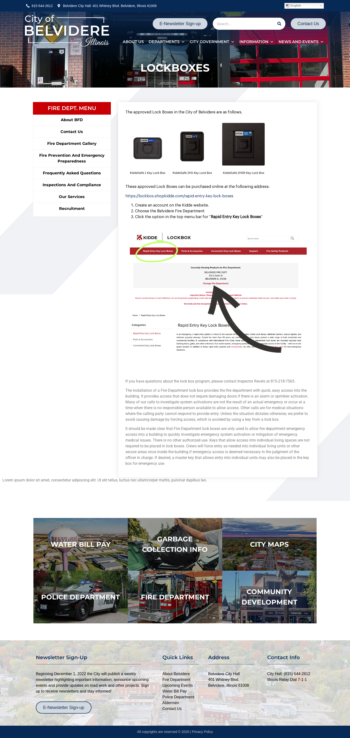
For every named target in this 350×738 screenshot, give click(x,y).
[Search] (279, 24)
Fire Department (175, 597)
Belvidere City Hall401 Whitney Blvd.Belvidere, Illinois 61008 (228, 679)
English (293, 6)
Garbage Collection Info (175, 544)
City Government (212, 41)
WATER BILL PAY (81, 544)
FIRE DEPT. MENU (72, 108)
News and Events (301, 41)
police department (80, 597)
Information (256, 41)
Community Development (269, 597)
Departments (167, 41)
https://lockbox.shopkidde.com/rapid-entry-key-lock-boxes (179, 196)
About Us (133, 41)
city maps (269, 544)
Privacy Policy (202, 732)
